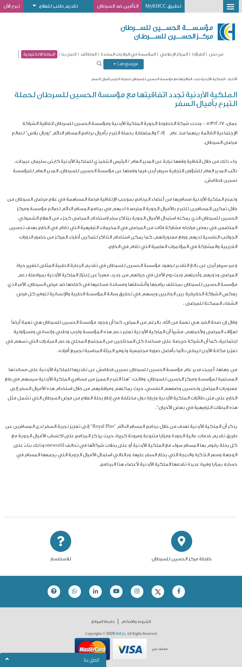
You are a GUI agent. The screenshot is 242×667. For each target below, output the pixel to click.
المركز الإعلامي (174, 54)
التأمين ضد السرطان (117, 6)
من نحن (216, 54)
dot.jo (120, 633)
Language (125, 64)
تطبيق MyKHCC (163, 6)
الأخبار (232, 79)
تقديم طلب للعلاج (58, 6)
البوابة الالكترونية (39, 54)
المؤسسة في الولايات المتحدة (128, 54)
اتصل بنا (69, 54)
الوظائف (89, 54)
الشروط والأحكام (136, 621)
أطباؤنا (198, 54)
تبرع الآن (11, 6)
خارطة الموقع (103, 621)
